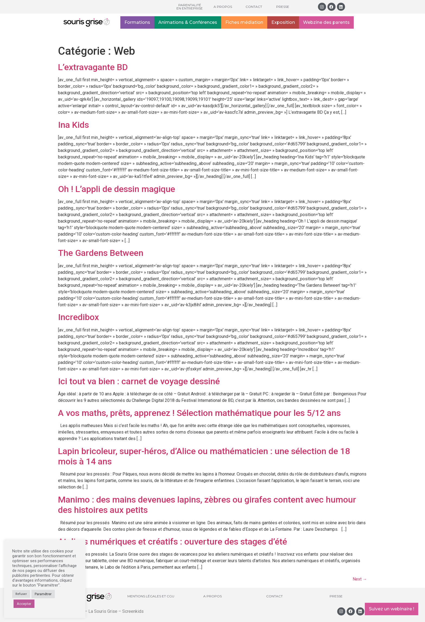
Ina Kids (73, 125)
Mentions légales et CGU (150, 596)
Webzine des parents (326, 22)
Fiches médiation (244, 22)
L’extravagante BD (93, 67)
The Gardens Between (100, 253)
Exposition (283, 22)
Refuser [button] (21, 594)
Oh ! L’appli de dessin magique (116, 189)
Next (360, 579)
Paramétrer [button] (43, 594)
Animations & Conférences (187, 22)
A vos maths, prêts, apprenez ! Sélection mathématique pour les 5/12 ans (199, 413)
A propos (223, 7)
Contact (254, 7)
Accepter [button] (24, 604)
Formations (137, 22)
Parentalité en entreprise (189, 6)
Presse (282, 7)
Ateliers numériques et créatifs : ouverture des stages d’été (172, 541)
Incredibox (78, 317)
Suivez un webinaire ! (391, 608)
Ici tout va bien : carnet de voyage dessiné (139, 381)
